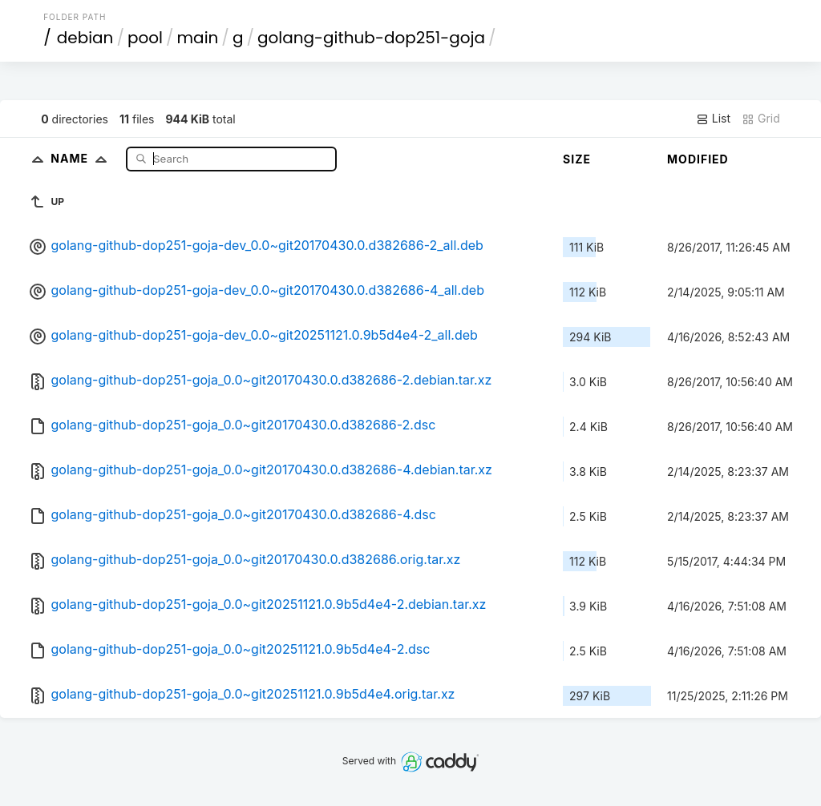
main (198, 37)
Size (577, 159)
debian (85, 37)
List (713, 118)
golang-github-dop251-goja (371, 37)
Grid (761, 118)
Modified (698, 159)
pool (145, 37)
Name (82, 158)
